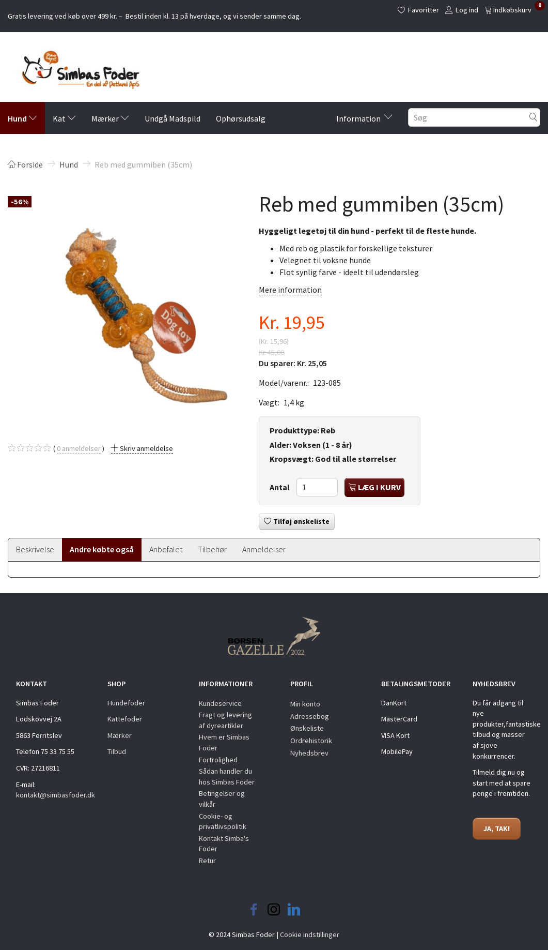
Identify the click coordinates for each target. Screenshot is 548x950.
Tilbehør (212, 549)
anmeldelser (79, 449)
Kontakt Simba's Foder (224, 844)
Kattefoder (124, 718)
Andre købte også (102, 549)
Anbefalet (165, 549)
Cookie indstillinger (309, 934)
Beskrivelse (35, 549)
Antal (280, 487)
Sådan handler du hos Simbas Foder (227, 776)
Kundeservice (220, 703)
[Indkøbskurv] (514, 9)
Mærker (119, 735)
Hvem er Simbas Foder (224, 742)
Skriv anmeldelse (145, 448)
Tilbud (116, 751)
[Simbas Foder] (73, 66)
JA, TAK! (496, 828)
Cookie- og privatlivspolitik (222, 821)
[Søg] (533, 118)
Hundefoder (126, 702)
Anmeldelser (264, 549)
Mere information (290, 289)
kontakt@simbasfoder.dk (55, 795)
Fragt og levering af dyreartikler (225, 720)
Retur (207, 860)
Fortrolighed (218, 759)
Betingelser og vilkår (222, 799)
